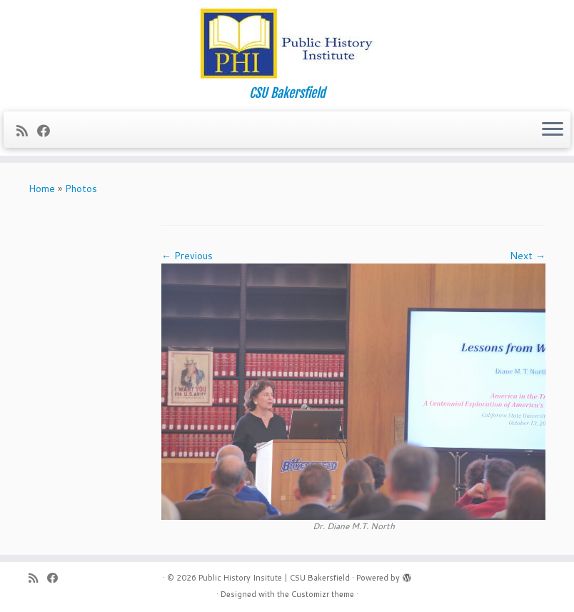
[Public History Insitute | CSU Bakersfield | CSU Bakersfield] (287, 43)
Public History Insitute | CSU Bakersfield (274, 577)
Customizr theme (322, 594)
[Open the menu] (552, 130)
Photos (81, 188)
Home (42, 188)
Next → (527, 256)
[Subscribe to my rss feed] (26, 130)
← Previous (187, 256)
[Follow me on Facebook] (48, 130)
